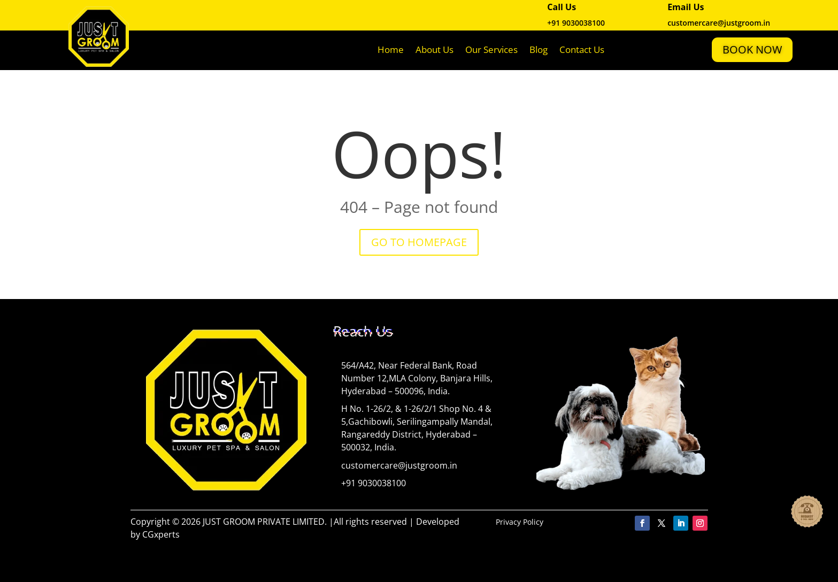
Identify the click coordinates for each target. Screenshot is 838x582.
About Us (434, 49)
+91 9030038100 (576, 23)
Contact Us (581, 49)
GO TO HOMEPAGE (419, 242)
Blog (538, 49)
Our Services (491, 49)
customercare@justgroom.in (399, 465)
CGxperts (161, 534)
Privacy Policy (519, 522)
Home (391, 49)
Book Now (752, 49)
